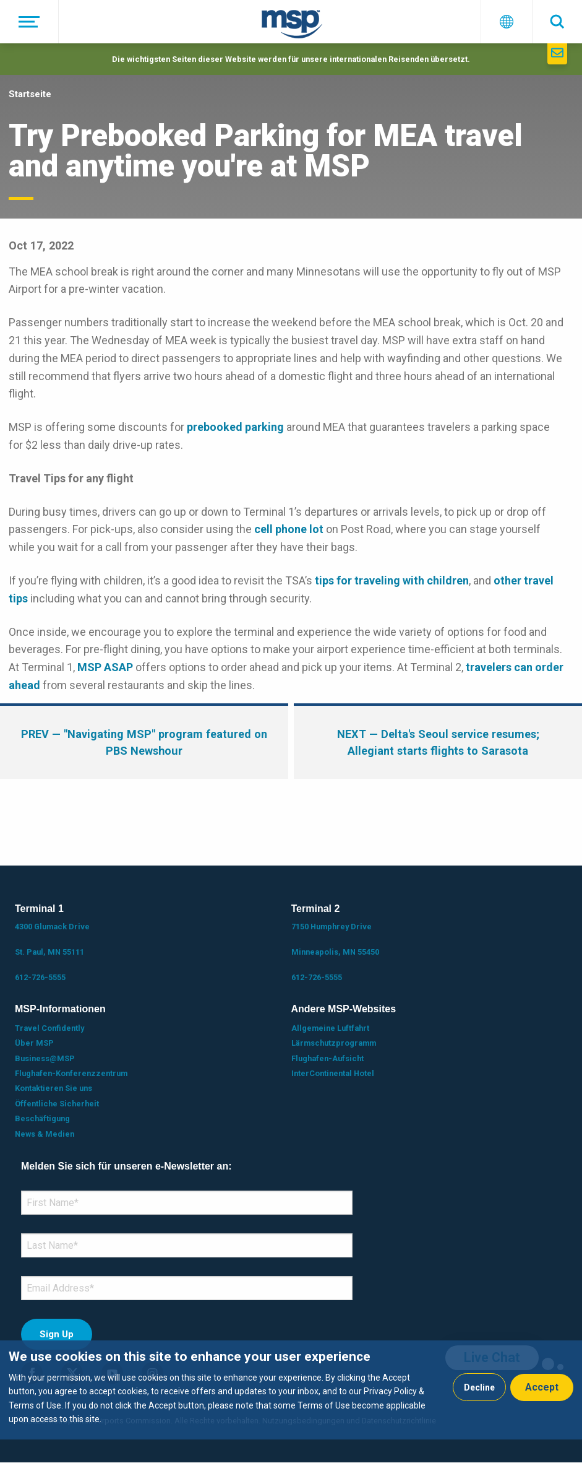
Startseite (30, 94)
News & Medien (44, 1134)
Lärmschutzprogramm (333, 1043)
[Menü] (29, 21)
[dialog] (291, 1389)
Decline (479, 1387)
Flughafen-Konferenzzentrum (71, 1073)
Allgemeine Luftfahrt (330, 1028)
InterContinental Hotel (332, 1073)
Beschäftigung (42, 1118)
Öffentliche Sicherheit (57, 1103)
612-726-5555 (40, 977)
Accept (541, 1387)
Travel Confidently (49, 1028)
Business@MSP (45, 1058)
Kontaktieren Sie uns (53, 1088)
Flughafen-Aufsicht (327, 1058)
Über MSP (34, 1043)
